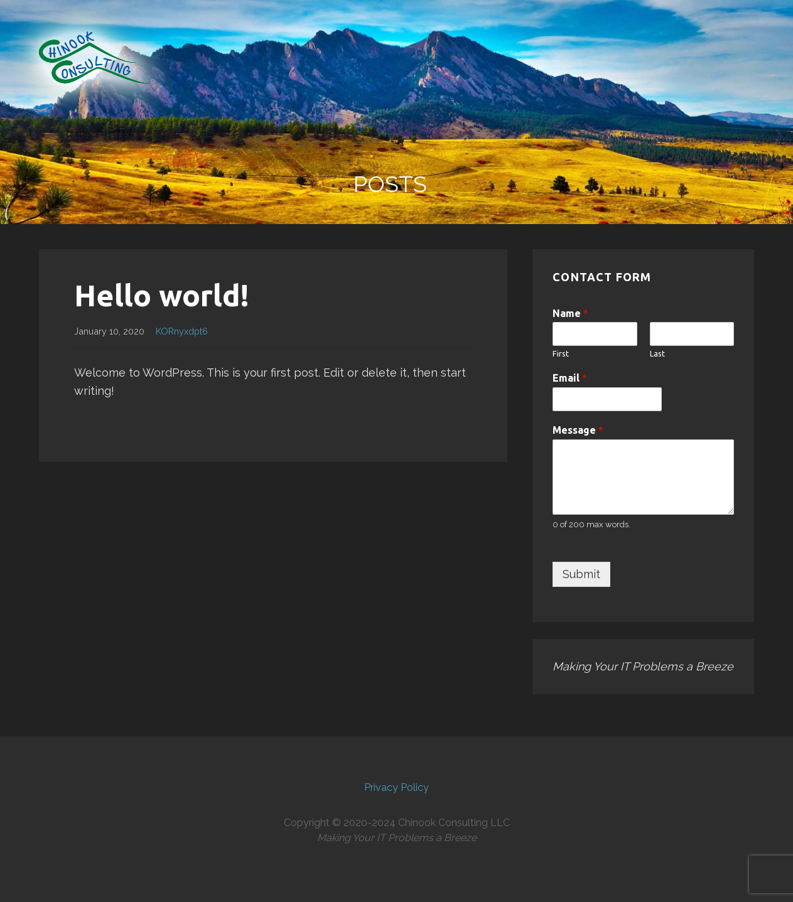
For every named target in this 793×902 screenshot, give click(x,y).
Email (570, 378)
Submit (581, 574)
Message (578, 430)
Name (570, 313)
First (561, 353)
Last (657, 353)
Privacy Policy (396, 787)
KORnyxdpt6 (182, 331)
